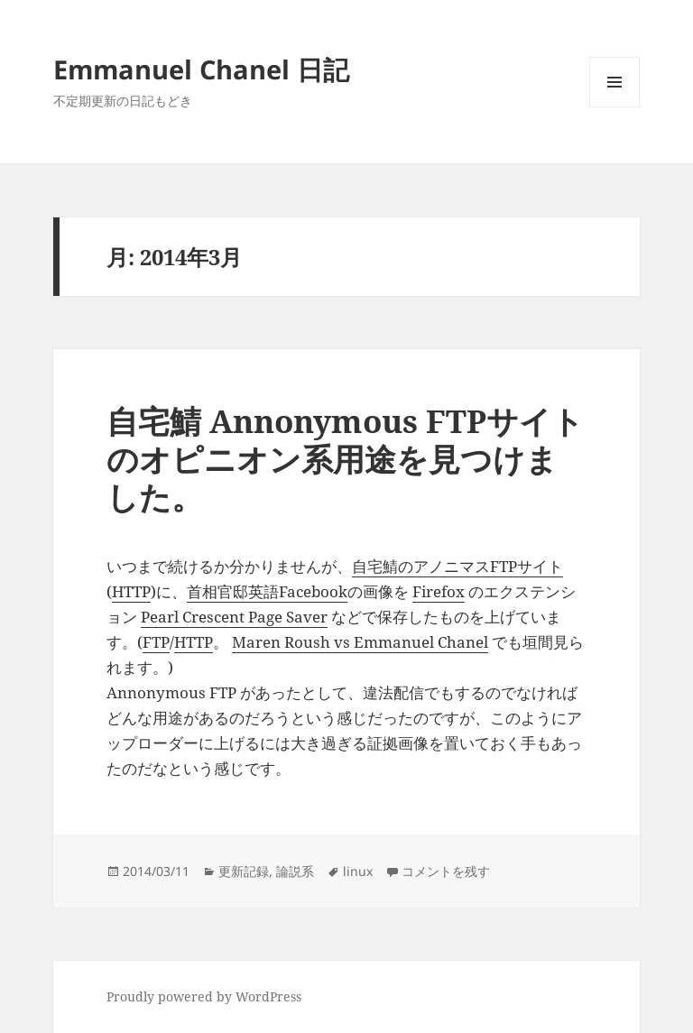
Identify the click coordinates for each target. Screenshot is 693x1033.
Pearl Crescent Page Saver (234, 616)
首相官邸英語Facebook (267, 591)
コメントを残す (446, 871)
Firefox (438, 591)
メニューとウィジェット (614, 106)
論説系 (295, 871)
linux (358, 871)
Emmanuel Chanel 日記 (201, 69)
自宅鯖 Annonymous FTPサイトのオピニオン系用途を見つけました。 (345, 459)
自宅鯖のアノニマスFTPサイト (457, 566)
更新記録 (243, 871)
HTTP (131, 591)
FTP (156, 642)
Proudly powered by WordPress (203, 996)
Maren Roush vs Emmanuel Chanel (360, 642)
